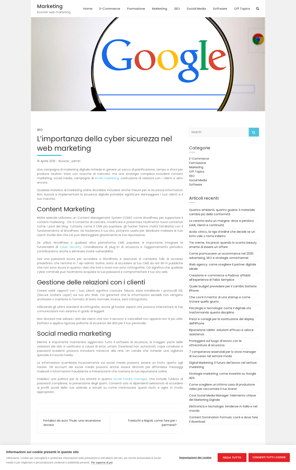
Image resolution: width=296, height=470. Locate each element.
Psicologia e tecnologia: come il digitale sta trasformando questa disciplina (220, 310)
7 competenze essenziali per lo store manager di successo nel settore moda (222, 354)
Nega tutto (232, 457)
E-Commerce (109, 8)
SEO (177, 8)
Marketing (50, 6)
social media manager (130, 379)
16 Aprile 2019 (46, 161)
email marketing (107, 178)
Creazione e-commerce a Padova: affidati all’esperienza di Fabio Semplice (220, 277)
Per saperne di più (102, 462)
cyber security (70, 247)
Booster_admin (70, 161)
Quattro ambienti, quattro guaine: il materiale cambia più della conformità (222, 212)
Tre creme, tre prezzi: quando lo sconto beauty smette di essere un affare (223, 245)
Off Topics (242, 8)
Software (220, 8)
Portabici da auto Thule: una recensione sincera (72, 423)
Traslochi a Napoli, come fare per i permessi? (152, 423)
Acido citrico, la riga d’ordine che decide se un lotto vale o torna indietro (222, 234)
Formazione (136, 8)
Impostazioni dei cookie (195, 457)
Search (254, 132)
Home (87, 8)
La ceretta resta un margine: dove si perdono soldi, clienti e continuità (221, 223)
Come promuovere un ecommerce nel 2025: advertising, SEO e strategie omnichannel (221, 255)
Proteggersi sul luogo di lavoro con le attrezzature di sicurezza (215, 343)
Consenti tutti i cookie (269, 457)
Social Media (196, 8)
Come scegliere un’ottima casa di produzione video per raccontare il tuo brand (222, 386)
